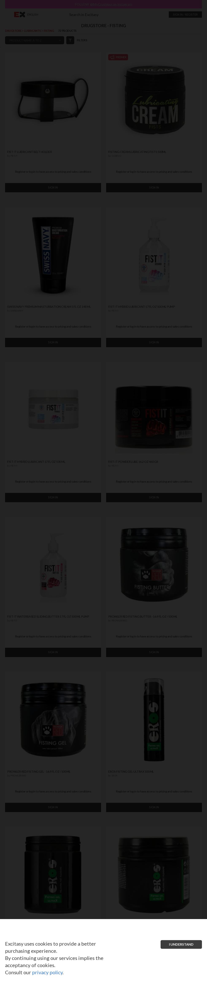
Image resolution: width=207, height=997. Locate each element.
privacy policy (47, 972)
